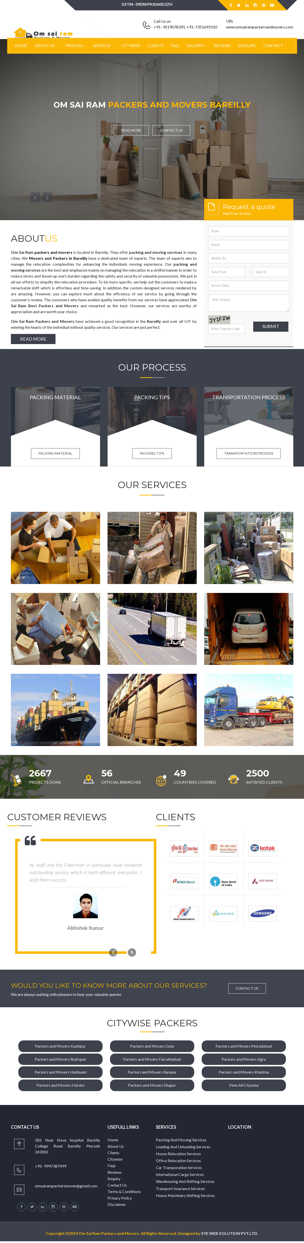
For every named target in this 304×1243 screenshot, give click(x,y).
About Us (45, 45)
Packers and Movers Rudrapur (60, 1060)
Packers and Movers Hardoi (60, 1086)
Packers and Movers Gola (152, 1047)
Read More (130, 130)
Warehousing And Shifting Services (185, 1183)
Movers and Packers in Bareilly (58, 258)
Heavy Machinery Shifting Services (185, 1197)
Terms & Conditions (124, 1193)
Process (74, 45)
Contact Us (172, 130)
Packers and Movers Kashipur (60, 1047)
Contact (273, 45)
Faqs (112, 1167)
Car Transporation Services (179, 1169)
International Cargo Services (180, 1176)
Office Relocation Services (178, 1162)
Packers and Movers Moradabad (244, 1047)
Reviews (222, 45)
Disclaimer (117, 1206)
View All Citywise (244, 1086)
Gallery (194, 45)
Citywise (130, 45)
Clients (155, 45)
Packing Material (55, 455)
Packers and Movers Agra (244, 1060)
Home (21, 45)
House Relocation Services (178, 1155)
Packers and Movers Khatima (244, 1073)
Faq (175, 45)
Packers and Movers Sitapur (152, 1086)
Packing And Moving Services (181, 1141)
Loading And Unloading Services (183, 1148)
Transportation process (248, 455)
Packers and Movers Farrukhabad (152, 1060)
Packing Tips (152, 455)
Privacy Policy (120, 1199)
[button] (35, 197)
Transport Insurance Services (180, 1190)
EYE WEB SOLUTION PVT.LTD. (234, 1235)
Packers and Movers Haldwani (60, 1073)
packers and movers (53, 252)
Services (102, 45)
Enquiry (247, 45)
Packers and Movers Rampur (152, 1073)
